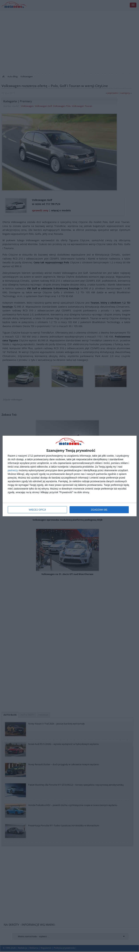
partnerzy (13, 470)
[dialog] (70, 476)
